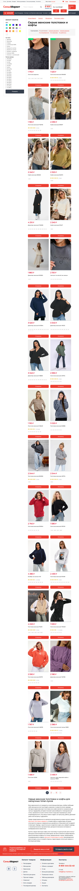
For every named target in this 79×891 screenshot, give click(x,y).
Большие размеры (30, 1)
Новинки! (26, 880)
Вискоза (9, 41)
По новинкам (54, 32)
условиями (61, 853)
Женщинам (27, 866)
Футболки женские (35, 13)
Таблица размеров (21, 1)
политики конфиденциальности (66, 879)
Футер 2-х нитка (11, 48)
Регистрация (72, 1)
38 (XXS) (9, 58)
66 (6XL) (9, 82)
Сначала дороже (64, 30)
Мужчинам (26, 869)
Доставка (9, 1)
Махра (8, 42)
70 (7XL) (8, 86)
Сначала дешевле (54, 30)
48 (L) (8, 67)
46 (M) (8, 65)
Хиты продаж (27, 883)
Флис (8, 46)
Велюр (8, 39)
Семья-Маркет (11, 7)
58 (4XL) (8, 75)
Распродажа (19, 13)
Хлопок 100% (10, 53)
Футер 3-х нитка (11, 49)
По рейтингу (62, 32)
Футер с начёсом (11, 51)
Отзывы (44, 880)
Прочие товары (28, 877)
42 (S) (8, 62)
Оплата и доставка (48, 863)
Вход (66, 1)
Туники (45, 13)
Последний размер (69, 13)
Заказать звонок (49, 8)
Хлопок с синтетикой (12, 54)
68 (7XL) (8, 84)
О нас (4, 1)
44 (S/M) (9, 63)
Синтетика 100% (11, 44)
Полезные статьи (47, 874)
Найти (41, 7)
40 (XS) (8, 60)
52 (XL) (8, 70)
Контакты (38, 1)
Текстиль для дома (29, 874)
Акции (44, 883)
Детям (25, 871)
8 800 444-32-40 (67, 866)
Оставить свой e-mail (63, 849)
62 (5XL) (8, 79)
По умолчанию (43, 30)
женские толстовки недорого (37, 821)
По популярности (44, 32)
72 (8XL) (8, 87)
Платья (26, 13)
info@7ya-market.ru (66, 872)
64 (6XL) (9, 80)
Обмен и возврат (47, 866)
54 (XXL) (8, 72)
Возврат (14, 1)
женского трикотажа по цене (54, 837)
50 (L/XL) (9, 69)
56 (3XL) (8, 74)
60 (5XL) (8, 77)
